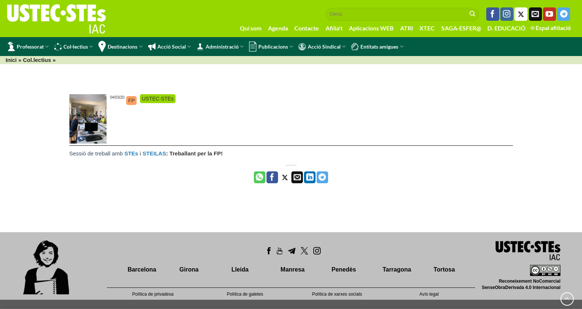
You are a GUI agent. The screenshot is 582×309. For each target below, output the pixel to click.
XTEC (427, 28)
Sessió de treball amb (96, 153)
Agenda (278, 28)
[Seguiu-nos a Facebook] (492, 14)
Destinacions (120, 46)
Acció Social (169, 46)
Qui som (250, 28)
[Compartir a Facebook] (272, 177)
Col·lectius (73, 46)
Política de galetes (245, 294)
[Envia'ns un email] (535, 14)
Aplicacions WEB (371, 28)
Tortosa (444, 269)
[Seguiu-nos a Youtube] (549, 14)
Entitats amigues (377, 46)
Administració (219, 46)
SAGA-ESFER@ (461, 28)
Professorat (28, 46)
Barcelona (142, 269)
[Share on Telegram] (322, 177)
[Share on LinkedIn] (309, 177)
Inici (11, 60)
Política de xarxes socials (337, 294)
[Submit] (472, 14)
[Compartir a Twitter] (285, 177)
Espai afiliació (550, 27)
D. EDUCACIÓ (506, 28)
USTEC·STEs (158, 99)
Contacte (306, 28)
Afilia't (334, 28)
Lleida (239, 269)
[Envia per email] (297, 177)
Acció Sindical (322, 46)
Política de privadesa (152, 294)
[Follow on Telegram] (563, 14)
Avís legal (429, 294)
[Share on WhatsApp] (259, 177)
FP (131, 100)
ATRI (406, 28)
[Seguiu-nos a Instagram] (506, 14)
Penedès (343, 269)
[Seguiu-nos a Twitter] (520, 14)
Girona (189, 269)
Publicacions (271, 47)
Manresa (293, 269)
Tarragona (397, 269)
